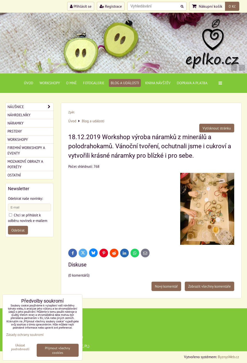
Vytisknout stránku (217, 128)
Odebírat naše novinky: (25, 198)
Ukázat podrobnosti (20, 347)
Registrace (111, 6)
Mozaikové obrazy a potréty (25, 164)
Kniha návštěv (158, 82)
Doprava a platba (192, 82)
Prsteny (14, 131)
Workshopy (50, 82)
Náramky (15, 123)
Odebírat (18, 230)
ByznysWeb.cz (228, 356)
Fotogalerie (93, 82)
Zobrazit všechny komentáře (209, 286)
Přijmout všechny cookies (57, 350)
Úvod (28, 82)
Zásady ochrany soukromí (25, 334)
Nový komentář (166, 286)
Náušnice (30, 107)
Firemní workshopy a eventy (26, 150)
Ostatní (14, 175)
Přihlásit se (80, 6)
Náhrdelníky (18, 114)
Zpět (71, 112)
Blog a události (125, 82)
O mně (71, 82)
